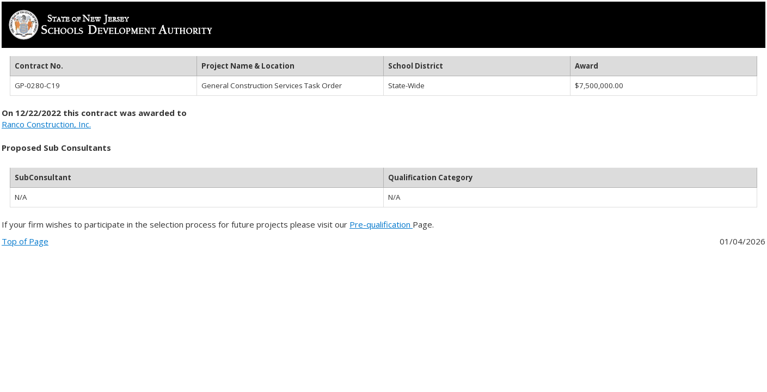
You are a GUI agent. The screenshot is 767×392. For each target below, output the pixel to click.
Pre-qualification (381, 224)
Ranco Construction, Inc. (46, 124)
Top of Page (25, 241)
